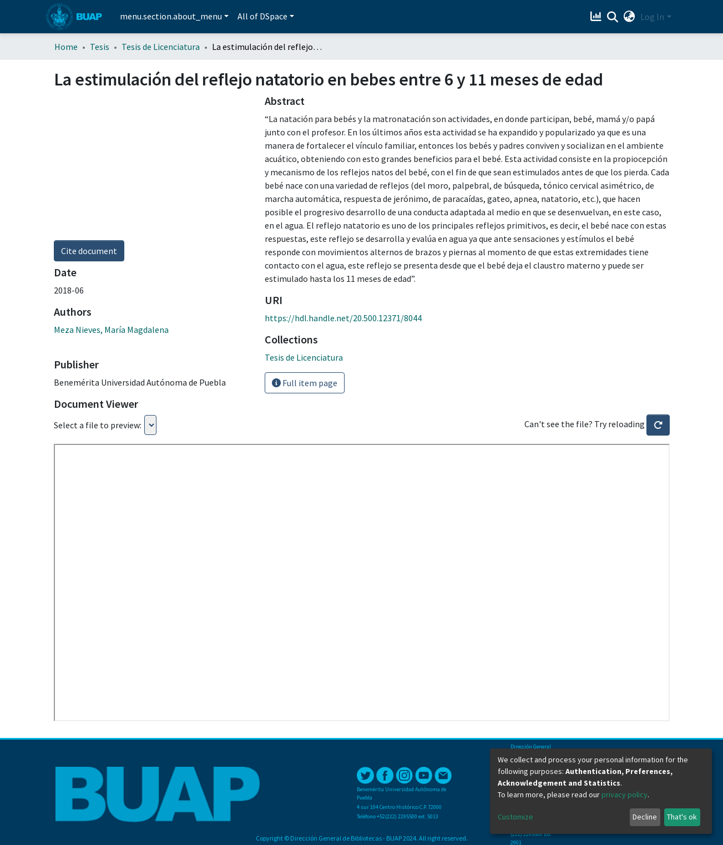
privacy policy (624, 795)
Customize (515, 817)
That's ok (682, 817)
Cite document (89, 250)
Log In (652, 16)
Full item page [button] (304, 382)
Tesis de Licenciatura (161, 46)
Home (66, 46)
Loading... (150, 425)
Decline (645, 817)
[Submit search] (612, 17)
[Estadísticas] (597, 16)
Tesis (99, 46)
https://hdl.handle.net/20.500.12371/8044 (343, 317)
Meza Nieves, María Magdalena (111, 329)
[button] (629, 16)
